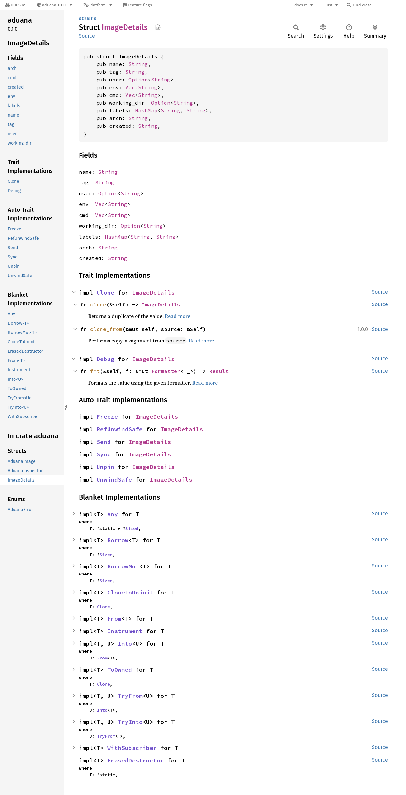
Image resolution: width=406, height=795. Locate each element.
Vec (130, 87)
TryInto (130, 721)
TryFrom (130, 695)
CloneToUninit (130, 592)
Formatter (165, 371)
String (138, 64)
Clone (105, 292)
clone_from (106, 329)
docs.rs (300, 5)
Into (125, 643)
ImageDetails (153, 292)
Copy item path (158, 27)
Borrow (117, 540)
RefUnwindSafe (120, 429)
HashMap (146, 110)
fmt (95, 371)
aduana (88, 18)
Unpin (105, 467)
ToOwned (119, 669)
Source (87, 36)
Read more (177, 316)
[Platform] (98, 5)
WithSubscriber (132, 748)
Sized (131, 528)
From (114, 618)
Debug (105, 359)
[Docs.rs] (16, 5)
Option (138, 79)
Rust (328, 5)
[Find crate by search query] (379, 5)
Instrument (125, 631)
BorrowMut (123, 566)
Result (219, 371)
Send (104, 441)
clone (98, 304)
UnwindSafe (114, 479)
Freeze (107, 416)
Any (112, 514)
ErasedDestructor (135, 760)
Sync (104, 454)
